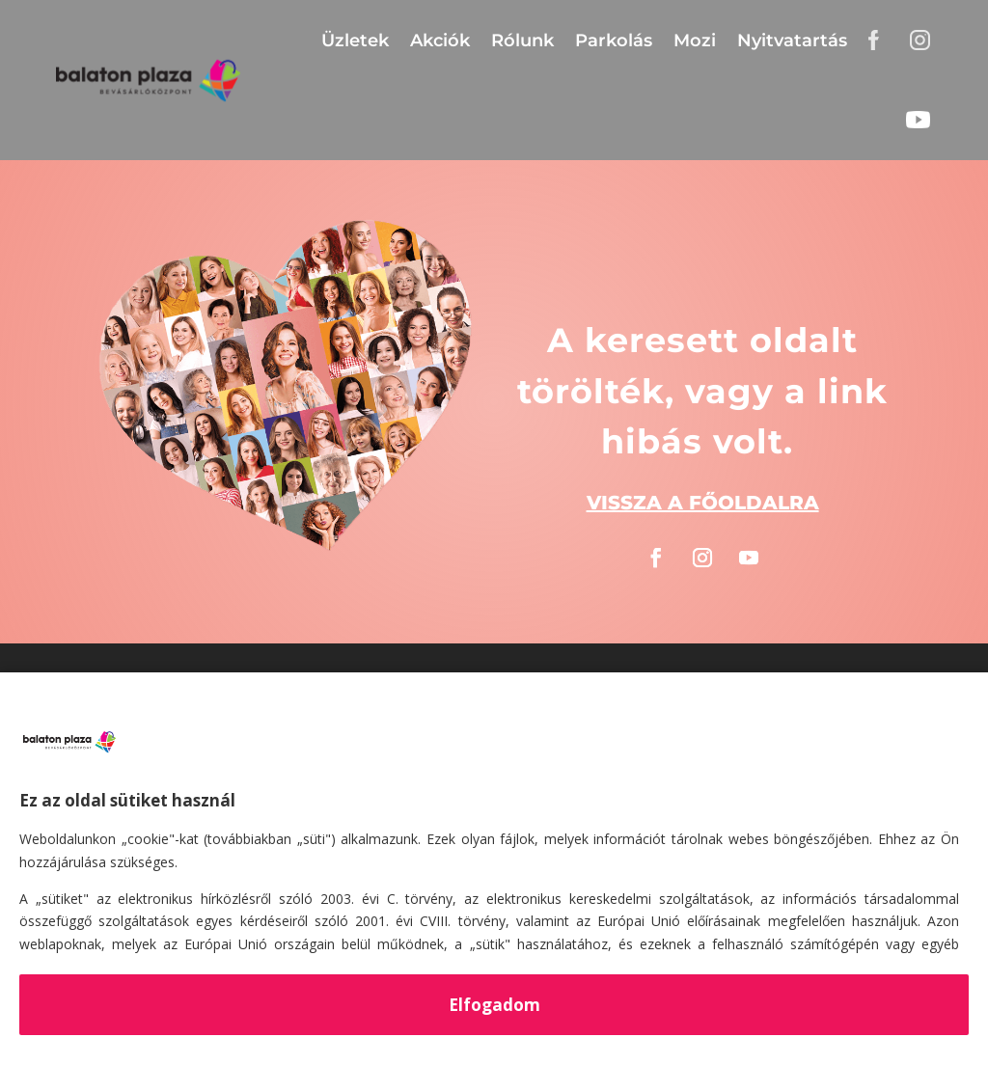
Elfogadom (494, 1005)
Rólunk (522, 40)
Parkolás (613, 40)
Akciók (440, 40)
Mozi (694, 40)
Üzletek (355, 40)
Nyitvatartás (792, 40)
